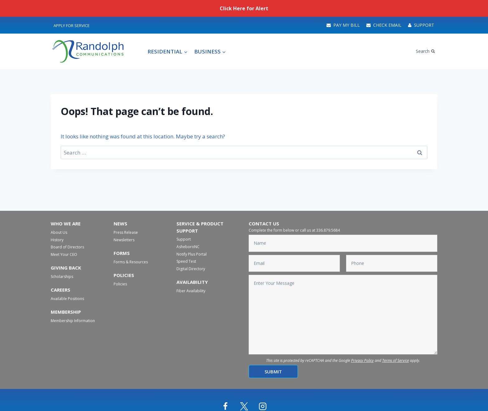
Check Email (383, 25)
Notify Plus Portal (191, 254)
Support (421, 25)
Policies (120, 284)
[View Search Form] (425, 51)
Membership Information (73, 320)
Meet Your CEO (64, 254)
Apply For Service (72, 25)
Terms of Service (395, 360)
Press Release (126, 232)
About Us (59, 232)
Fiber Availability (190, 290)
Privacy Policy (362, 360)
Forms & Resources (131, 262)
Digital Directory (190, 268)
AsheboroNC (187, 246)
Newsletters (124, 239)
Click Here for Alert (244, 8)
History (57, 239)
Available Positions (67, 298)
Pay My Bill (343, 25)
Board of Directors (67, 247)
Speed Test (186, 261)
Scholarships (62, 276)
